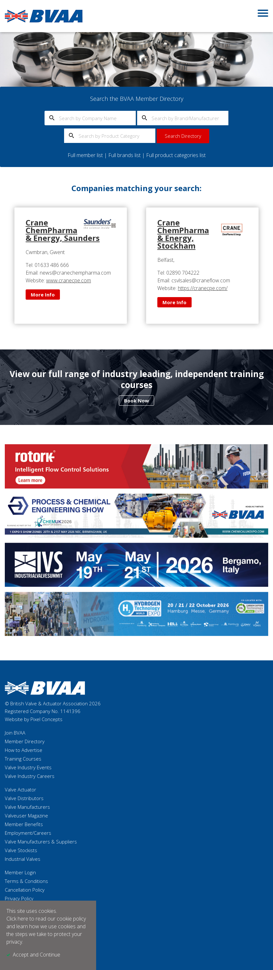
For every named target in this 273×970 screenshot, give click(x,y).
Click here (17, 918)
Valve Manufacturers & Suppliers (41, 841)
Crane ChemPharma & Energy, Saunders (63, 230)
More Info (43, 294)
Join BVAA (15, 732)
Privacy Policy (19, 898)
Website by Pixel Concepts (33, 719)
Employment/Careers (28, 833)
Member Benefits (24, 824)
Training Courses (23, 758)
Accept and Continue (36, 954)
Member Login (20, 872)
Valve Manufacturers (27, 807)
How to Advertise (23, 750)
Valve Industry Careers (29, 776)
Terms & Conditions (26, 881)
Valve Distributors (24, 798)
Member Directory (25, 741)
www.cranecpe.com (68, 280)
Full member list (85, 155)
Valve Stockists (21, 850)
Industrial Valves (22, 859)
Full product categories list (176, 155)
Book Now (136, 400)
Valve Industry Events (28, 767)
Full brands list (124, 155)
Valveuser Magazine (26, 815)
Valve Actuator (20, 789)
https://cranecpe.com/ (203, 288)
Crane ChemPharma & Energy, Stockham (183, 234)
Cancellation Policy (25, 889)
